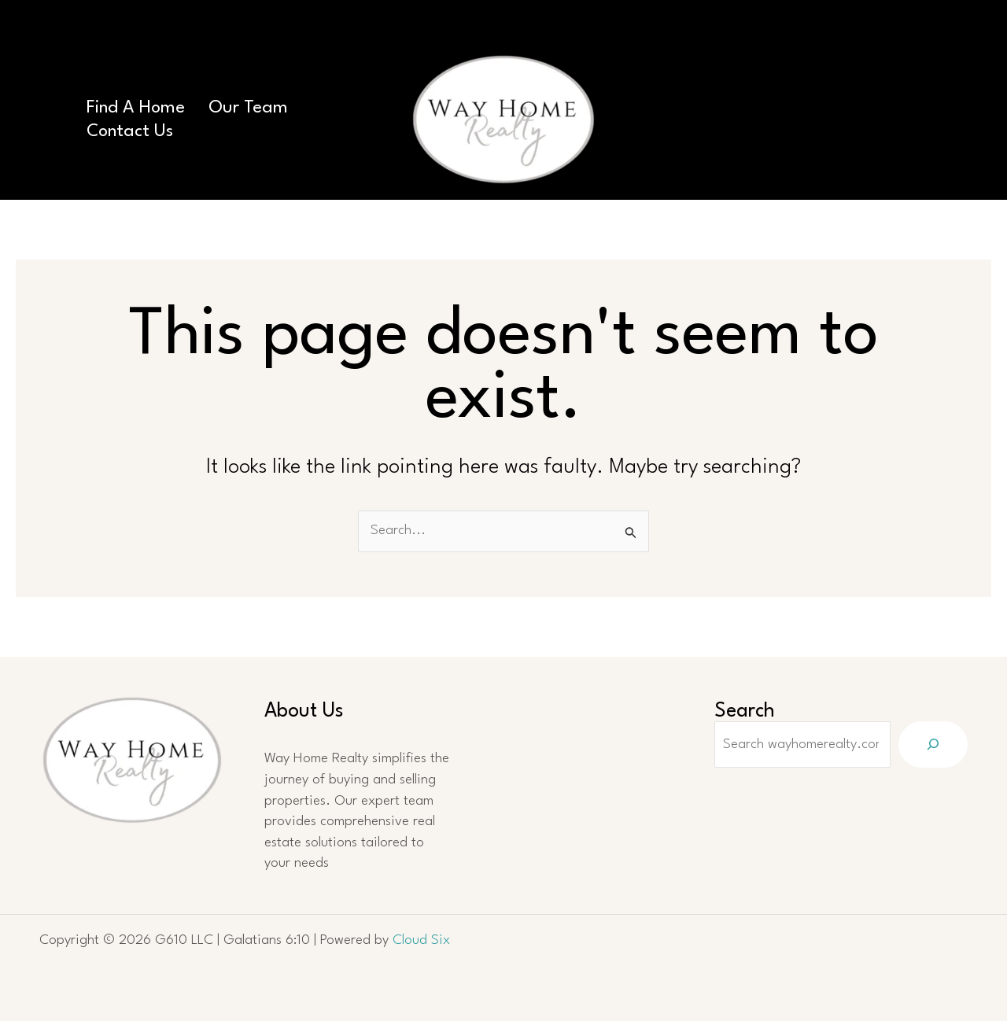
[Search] (933, 744)
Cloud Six (421, 940)
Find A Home (136, 107)
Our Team (248, 107)
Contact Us (130, 131)
